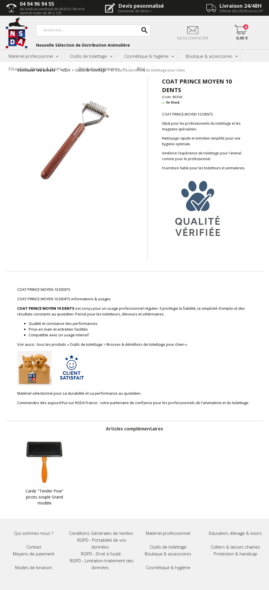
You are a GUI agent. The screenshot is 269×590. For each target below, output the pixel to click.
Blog (141, 68)
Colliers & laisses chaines (235, 547)
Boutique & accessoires (209, 56)
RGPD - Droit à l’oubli (101, 554)
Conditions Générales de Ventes (101, 533)
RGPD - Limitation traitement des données (102, 564)
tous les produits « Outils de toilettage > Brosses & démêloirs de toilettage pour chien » (112, 344)
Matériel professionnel (31, 56)
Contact (33, 547)
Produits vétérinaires (99, 68)
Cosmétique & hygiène (146, 56)
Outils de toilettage (88, 56)
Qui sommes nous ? (33, 533)
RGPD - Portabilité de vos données (101, 543)
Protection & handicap (235, 554)
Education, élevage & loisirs (35, 68)
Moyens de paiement (33, 554)
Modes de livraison (33, 567)
